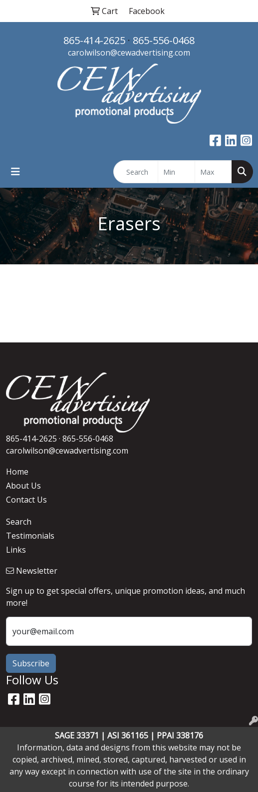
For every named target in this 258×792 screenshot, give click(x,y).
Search (18, 521)
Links (16, 549)
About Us (23, 485)
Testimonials (30, 535)
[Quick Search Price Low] (176, 171)
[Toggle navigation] (15, 172)
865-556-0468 (164, 40)
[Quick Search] (135, 171)
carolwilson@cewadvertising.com (129, 52)
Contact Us (26, 499)
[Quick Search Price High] (213, 171)
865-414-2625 (94, 40)
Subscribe (30, 663)
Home (17, 471)
